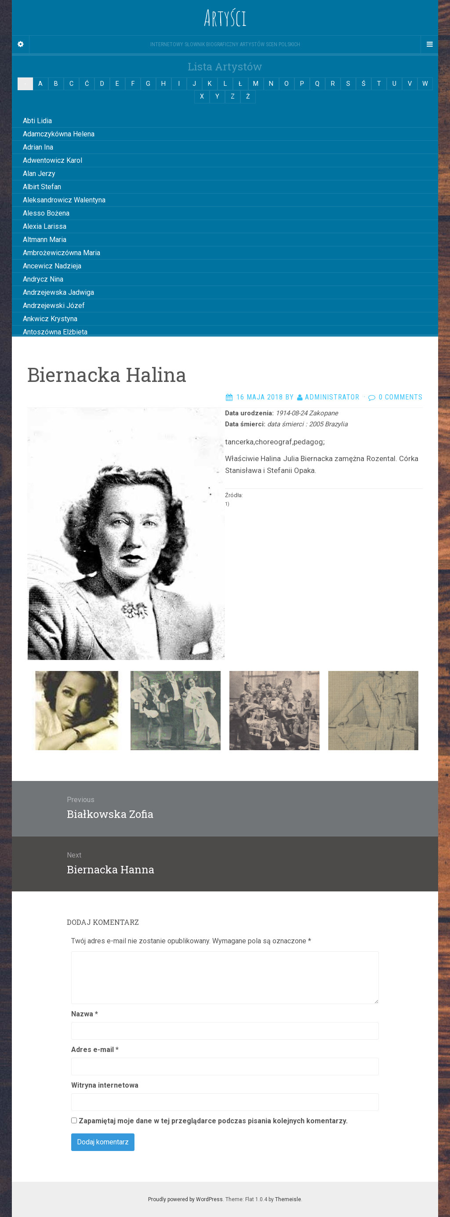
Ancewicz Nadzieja (52, 266)
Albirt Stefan (42, 187)
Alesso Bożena (46, 213)
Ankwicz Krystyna (50, 319)
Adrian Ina (38, 147)
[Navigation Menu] (429, 44)
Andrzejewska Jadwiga (58, 292)
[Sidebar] (20, 44)
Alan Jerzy (39, 173)
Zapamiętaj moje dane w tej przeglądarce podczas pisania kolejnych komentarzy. (213, 1121)
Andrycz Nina (43, 279)
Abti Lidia (37, 121)
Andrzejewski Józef (54, 305)
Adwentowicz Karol (52, 160)
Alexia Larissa (44, 226)
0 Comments (401, 397)
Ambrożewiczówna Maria (61, 253)
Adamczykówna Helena (58, 134)
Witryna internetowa (104, 1085)
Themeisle (288, 1199)
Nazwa (84, 1014)
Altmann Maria (44, 239)
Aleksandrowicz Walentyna (64, 200)
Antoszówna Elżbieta (55, 332)
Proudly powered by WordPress (185, 1199)
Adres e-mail (95, 1049)
